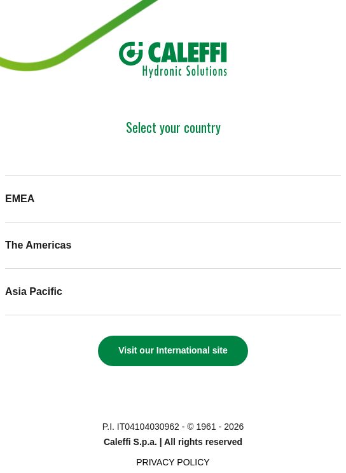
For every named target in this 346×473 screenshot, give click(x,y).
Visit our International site (173, 350)
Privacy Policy (172, 462)
